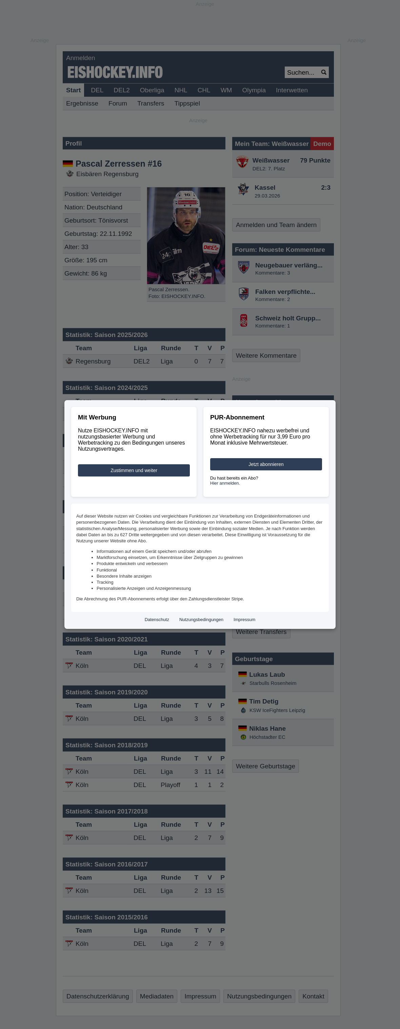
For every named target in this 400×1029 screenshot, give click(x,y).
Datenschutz (157, 619)
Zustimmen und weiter (134, 470)
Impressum (244, 619)
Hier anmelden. (225, 483)
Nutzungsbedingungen (201, 619)
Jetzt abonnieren (266, 464)
